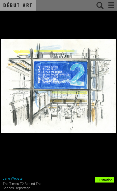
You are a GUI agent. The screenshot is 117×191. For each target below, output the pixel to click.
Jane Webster (13, 178)
